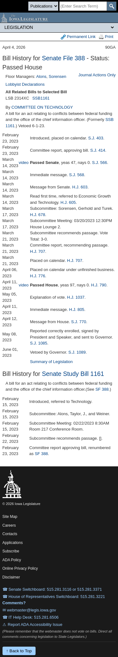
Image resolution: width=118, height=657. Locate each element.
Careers (9, 525)
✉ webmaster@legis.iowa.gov (29, 610)
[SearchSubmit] (111, 6)
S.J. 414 (97, 150)
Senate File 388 (63, 58)
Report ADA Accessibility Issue (35, 624)
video (24, 162)
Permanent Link (78, 37)
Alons (41, 76)
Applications (13, 542)
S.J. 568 (76, 174)
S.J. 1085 (38, 343)
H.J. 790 (98, 285)
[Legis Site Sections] (59, 27)
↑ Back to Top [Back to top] (19, 651)
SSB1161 (41, 98)
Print (106, 37)
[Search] (83, 6)
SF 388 (102, 389)
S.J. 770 (78, 321)
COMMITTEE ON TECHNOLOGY (42, 107)
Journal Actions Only (97, 75)
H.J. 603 (79, 187)
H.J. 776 (37, 276)
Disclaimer (11, 577)
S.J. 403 (95, 138)
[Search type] (43, 6)
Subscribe (11, 551)
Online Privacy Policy (20, 568)
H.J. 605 (68, 202)
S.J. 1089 (77, 352)
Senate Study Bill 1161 (73, 373)
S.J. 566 (99, 162)
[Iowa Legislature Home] (59, 18)
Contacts (10, 534)
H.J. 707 (37, 251)
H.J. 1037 (76, 297)
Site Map (10, 516)
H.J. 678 (37, 214)
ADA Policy (12, 560)
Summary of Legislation (51, 361)
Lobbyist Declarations (25, 84)
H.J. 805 (76, 309)
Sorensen (57, 76)
